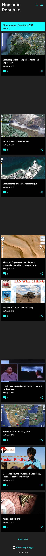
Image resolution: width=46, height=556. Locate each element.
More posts (23, 539)
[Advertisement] (23, 95)
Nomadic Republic (11, 7)
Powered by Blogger (23, 547)
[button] (41, 71)
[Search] (36, 5)
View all (6, 28)
